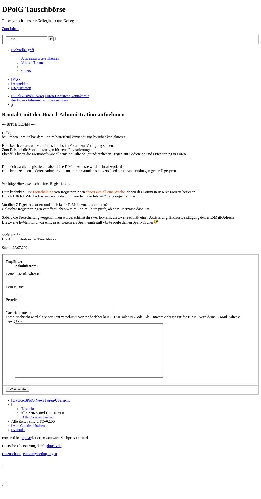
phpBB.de (53, 456)
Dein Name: (15, 287)
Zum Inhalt (10, 29)
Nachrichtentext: (18, 313)
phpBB (26, 448)
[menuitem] (40, 58)
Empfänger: (14, 262)
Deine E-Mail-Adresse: (23, 274)
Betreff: (11, 300)
